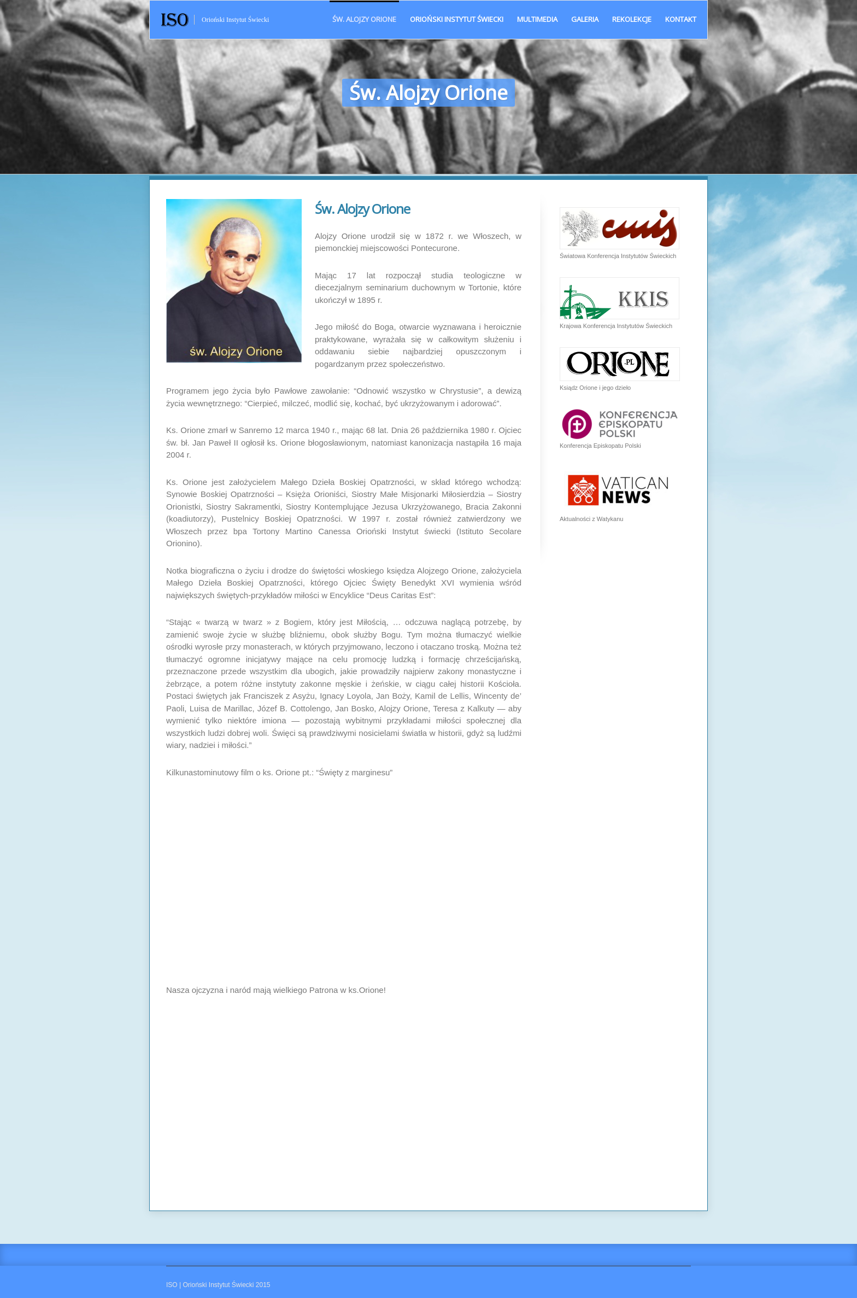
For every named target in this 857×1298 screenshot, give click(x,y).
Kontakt (680, 19)
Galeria (584, 19)
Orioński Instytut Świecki (456, 19)
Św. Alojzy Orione (364, 19)
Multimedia (537, 19)
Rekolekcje (631, 19)
